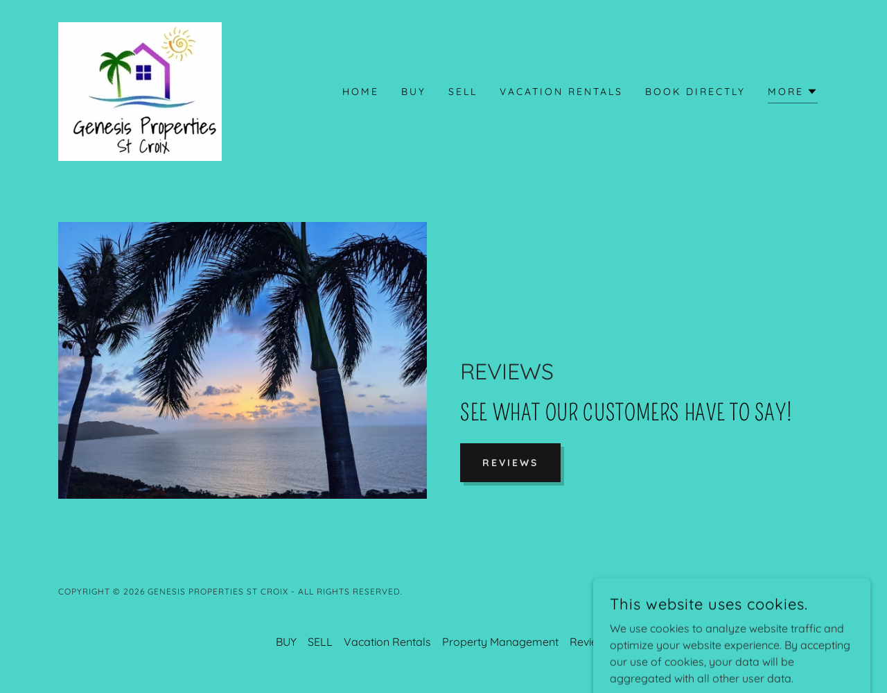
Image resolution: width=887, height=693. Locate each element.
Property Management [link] (500, 642)
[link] (140, 90)
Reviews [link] (590, 642)
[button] (793, 93)
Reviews (510, 462)
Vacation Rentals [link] (561, 91)
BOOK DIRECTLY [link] (695, 91)
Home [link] (360, 91)
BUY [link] (413, 91)
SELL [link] (462, 91)
